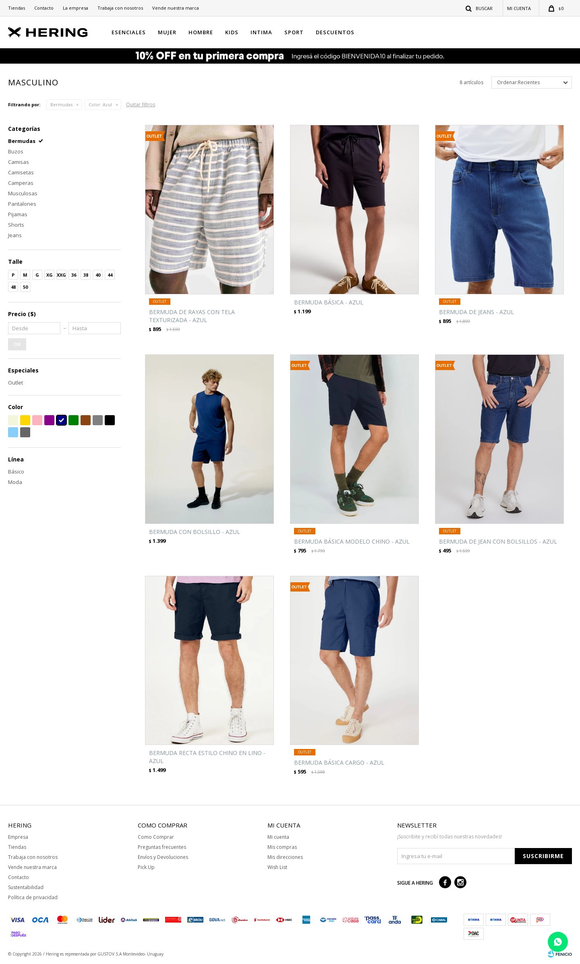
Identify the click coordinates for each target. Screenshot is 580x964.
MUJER (167, 32)
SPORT (294, 32)
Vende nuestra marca (175, 8)
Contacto (44, 8)
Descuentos (335, 32)
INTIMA (261, 32)
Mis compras (282, 847)
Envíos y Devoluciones (163, 857)
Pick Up (146, 867)
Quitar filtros (140, 104)
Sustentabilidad (26, 887)
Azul (100, 104)
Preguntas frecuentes (162, 847)
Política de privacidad (33, 897)
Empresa (18, 837)
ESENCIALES (129, 32)
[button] (479, 8)
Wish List (277, 867)
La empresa (75, 8)
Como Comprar (156, 837)
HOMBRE (200, 32)
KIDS (231, 32)
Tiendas (16, 8)
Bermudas (61, 104)
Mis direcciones (285, 857)
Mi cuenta (278, 837)
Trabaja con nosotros (120, 8)
